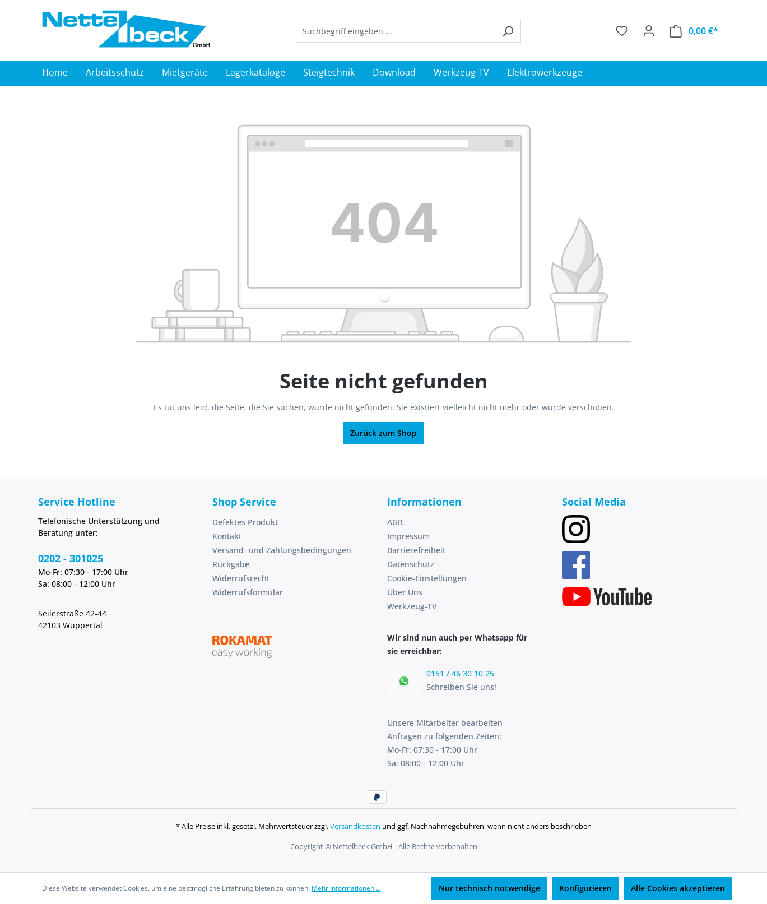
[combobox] (396, 31)
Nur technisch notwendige (489, 888)
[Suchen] (508, 31)
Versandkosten (355, 826)
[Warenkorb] (694, 31)
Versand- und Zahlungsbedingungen (281, 550)
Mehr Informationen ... (346, 888)
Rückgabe (230, 564)
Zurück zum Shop (383, 433)
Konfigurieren (585, 888)
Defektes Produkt (245, 522)
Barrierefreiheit (416, 550)
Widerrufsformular (247, 592)
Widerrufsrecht (240, 578)
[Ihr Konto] (648, 31)
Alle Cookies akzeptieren (678, 888)
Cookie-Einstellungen (427, 578)
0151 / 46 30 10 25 (460, 673)
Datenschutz (410, 564)
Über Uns (404, 592)
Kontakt (226, 536)
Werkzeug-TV (412, 606)
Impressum (408, 536)
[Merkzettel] (621, 31)
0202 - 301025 (70, 558)
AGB (395, 522)
